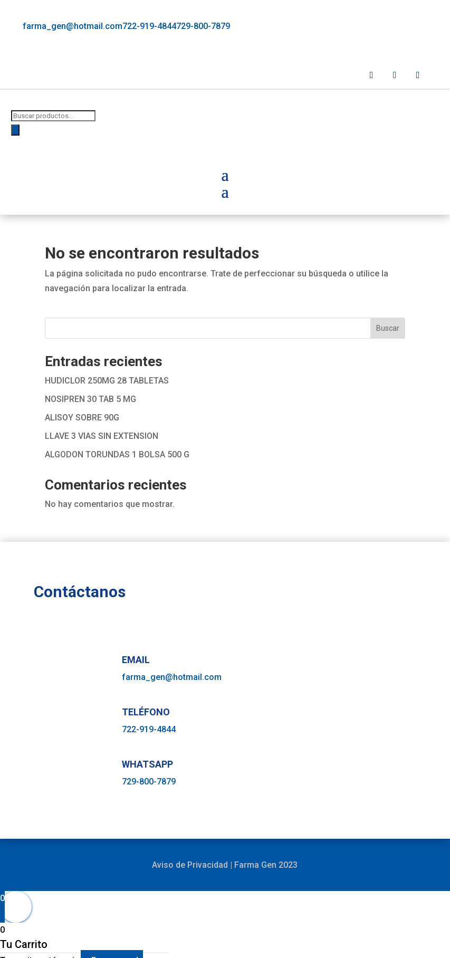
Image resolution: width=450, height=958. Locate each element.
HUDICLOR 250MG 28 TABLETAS (107, 381)
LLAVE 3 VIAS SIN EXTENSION (101, 436)
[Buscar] (15, 130)
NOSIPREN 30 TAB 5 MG (90, 399)
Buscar (387, 328)
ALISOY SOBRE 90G (82, 418)
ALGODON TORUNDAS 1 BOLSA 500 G (117, 454)
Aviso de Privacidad (190, 865)
